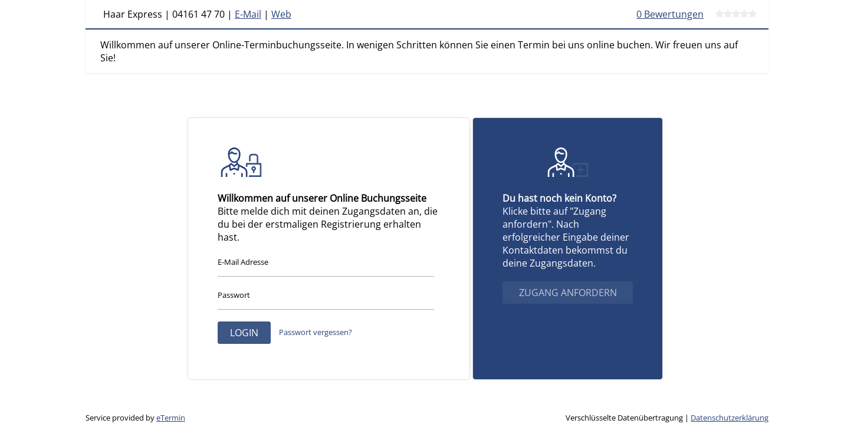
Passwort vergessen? (315, 332)
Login (244, 332)
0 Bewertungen (670, 14)
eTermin (170, 417)
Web (281, 14)
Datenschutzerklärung (729, 417)
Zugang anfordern (568, 292)
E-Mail (248, 14)
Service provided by (135, 417)
